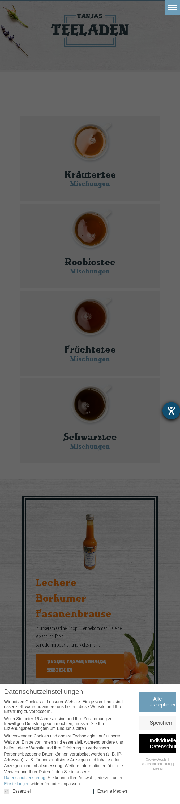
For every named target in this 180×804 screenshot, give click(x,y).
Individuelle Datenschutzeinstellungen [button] (163, 744)
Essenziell (18, 791)
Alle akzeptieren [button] (163, 702)
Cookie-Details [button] (156, 760)
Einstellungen (16, 784)
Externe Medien (108, 791)
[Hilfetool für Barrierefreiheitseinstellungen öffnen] (171, 410)
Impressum (157, 769)
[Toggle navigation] (172, 7)
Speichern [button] (162, 723)
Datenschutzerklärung (24, 778)
